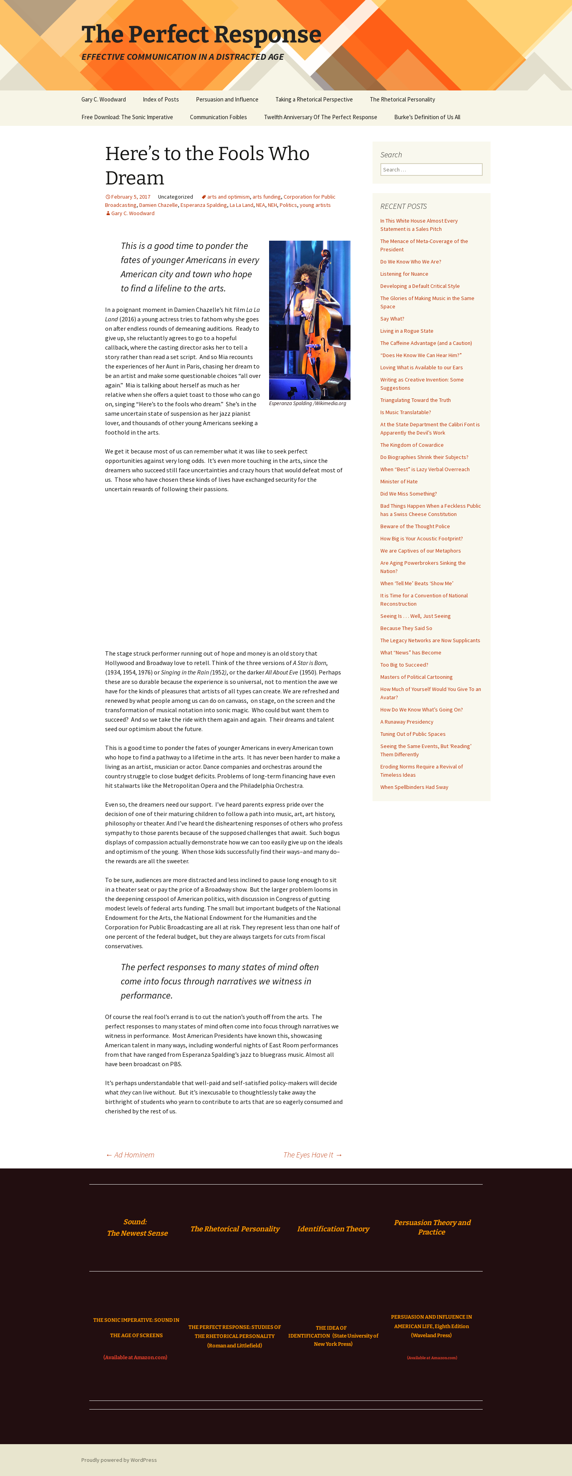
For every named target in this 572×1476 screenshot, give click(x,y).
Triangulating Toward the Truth (415, 400)
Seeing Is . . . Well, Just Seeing (415, 615)
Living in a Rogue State (407, 330)
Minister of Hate (399, 481)
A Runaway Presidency (407, 721)
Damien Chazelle (158, 204)
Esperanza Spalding (204, 204)
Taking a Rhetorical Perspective (314, 99)
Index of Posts (161, 99)
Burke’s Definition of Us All (427, 117)
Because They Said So (406, 628)
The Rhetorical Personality (402, 99)
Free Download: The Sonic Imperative (127, 117)
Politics (288, 204)
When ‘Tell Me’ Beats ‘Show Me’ (417, 583)
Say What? (392, 318)
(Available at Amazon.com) (135, 1357)
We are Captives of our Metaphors (420, 550)
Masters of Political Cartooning (416, 676)
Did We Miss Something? (408, 493)
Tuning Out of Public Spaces (413, 733)
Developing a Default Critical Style (420, 285)
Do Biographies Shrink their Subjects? (424, 457)
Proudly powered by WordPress (119, 1459)
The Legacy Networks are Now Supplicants (430, 640)
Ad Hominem (130, 1154)
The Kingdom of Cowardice (412, 444)
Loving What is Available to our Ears (421, 367)
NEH (272, 204)
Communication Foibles (218, 117)
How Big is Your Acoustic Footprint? (421, 538)
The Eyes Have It (313, 1154)
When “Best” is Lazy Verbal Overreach (425, 469)
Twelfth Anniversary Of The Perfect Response (320, 117)
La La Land (241, 204)
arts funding (267, 196)
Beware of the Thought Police (415, 526)
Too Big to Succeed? (404, 664)
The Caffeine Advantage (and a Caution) (426, 342)
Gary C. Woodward (103, 99)
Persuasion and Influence (227, 99)
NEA (260, 204)
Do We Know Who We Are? (410, 261)
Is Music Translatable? (405, 412)
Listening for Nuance (404, 273)
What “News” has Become (410, 652)
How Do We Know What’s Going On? (421, 709)
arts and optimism (228, 196)
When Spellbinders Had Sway (414, 787)
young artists (315, 204)
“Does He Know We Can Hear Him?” (421, 355)
